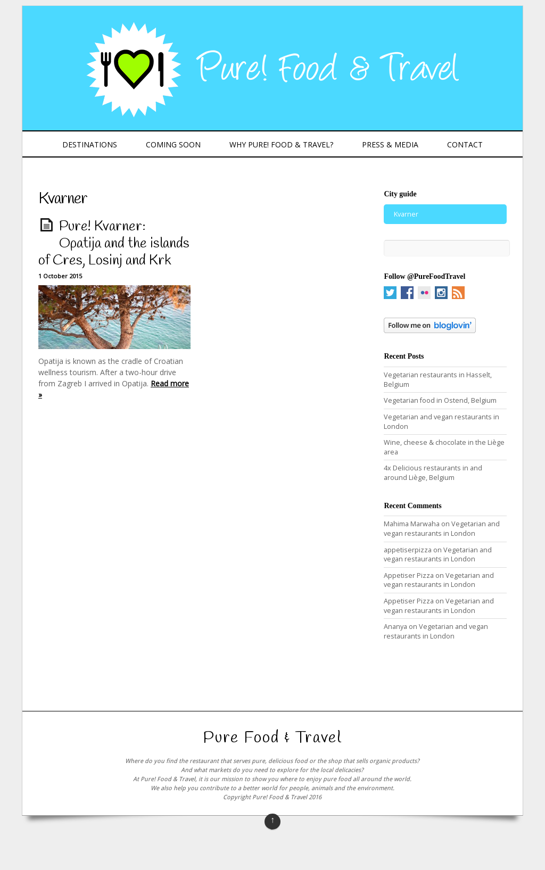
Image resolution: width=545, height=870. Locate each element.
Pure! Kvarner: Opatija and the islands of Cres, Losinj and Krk (113, 243)
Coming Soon (173, 144)
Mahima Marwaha (412, 523)
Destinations (89, 144)
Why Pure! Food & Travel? (281, 144)
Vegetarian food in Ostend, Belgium (440, 400)
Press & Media (390, 144)
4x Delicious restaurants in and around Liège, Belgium (433, 472)
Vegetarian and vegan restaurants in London (442, 528)
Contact (465, 144)
